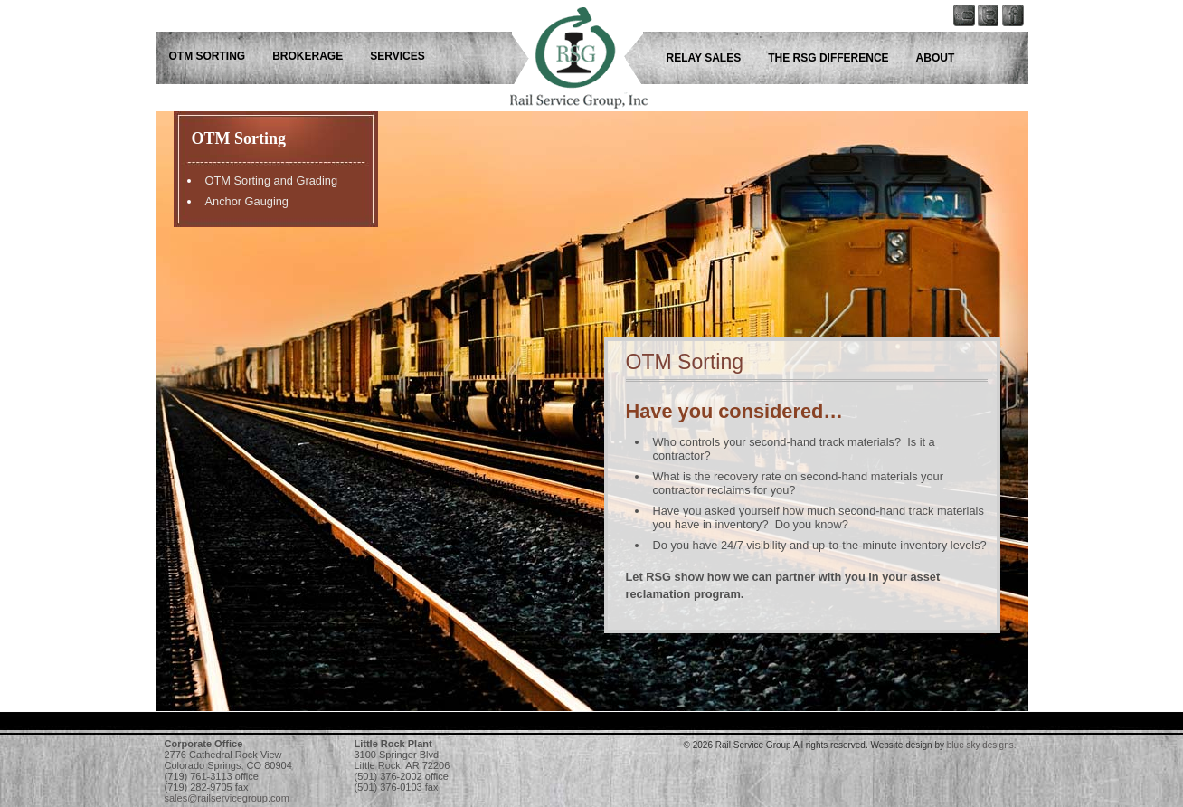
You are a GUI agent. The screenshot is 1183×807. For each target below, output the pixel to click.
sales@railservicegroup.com (227, 798)
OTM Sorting (207, 56)
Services (397, 56)
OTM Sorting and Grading (271, 180)
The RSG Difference (828, 58)
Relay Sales (704, 58)
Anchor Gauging (247, 201)
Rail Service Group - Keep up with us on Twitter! (992, 50)
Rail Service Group (562, 50)
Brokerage (307, 56)
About (935, 58)
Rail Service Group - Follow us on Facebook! (1017, 50)
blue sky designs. (982, 745)
